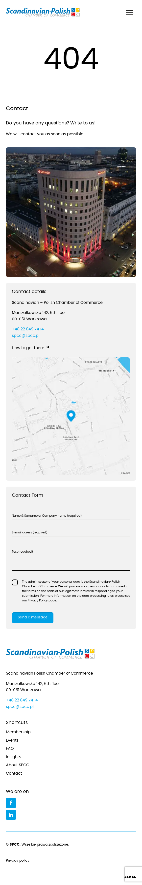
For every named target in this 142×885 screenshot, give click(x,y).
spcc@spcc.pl (26, 336)
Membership (18, 732)
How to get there (28, 348)
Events (12, 740)
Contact (14, 773)
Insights (13, 757)
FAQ (10, 748)
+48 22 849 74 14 (28, 329)
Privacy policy (71, 861)
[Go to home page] (71, 655)
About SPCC (17, 765)
